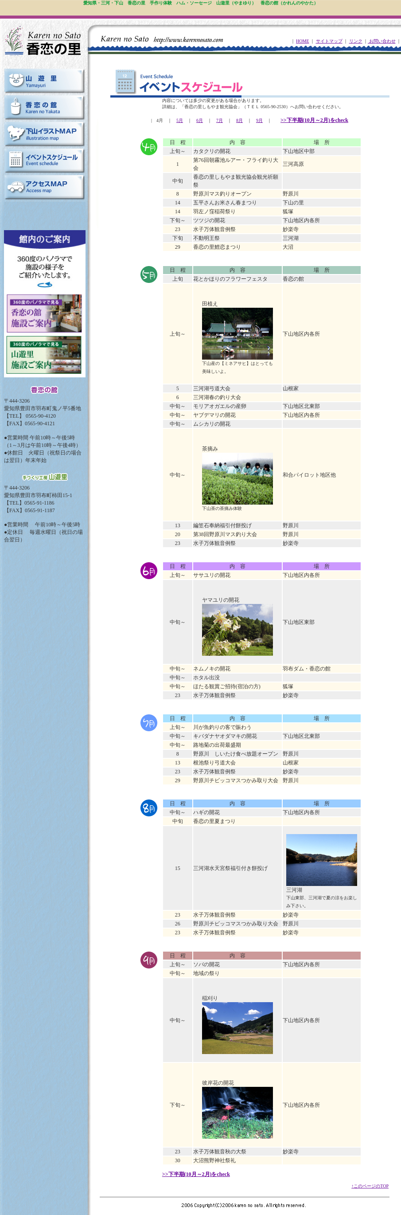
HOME (302, 41)
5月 (179, 120)
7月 (219, 120)
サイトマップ (329, 41)
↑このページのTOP (370, 1186)
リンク (355, 41)
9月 (259, 120)
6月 (199, 120)
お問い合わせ (382, 41)
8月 (239, 120)
